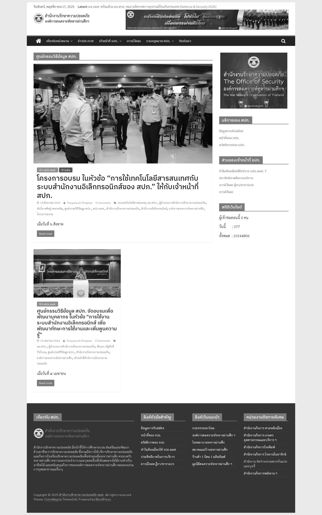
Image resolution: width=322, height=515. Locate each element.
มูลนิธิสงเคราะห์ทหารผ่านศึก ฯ (212, 464)
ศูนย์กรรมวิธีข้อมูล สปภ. (77, 208)
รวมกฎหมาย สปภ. (158, 41)
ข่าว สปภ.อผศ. (47, 170)
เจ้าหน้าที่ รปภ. (108, 41)
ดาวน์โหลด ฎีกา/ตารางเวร (157, 464)
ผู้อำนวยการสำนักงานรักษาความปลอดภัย (182, 202)
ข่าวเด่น (65, 170)
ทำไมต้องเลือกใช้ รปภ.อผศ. (158, 449)
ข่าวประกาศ (86, 41)
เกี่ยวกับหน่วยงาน (57, 41)
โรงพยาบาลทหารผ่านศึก (208, 442)
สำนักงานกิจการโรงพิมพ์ (259, 447)
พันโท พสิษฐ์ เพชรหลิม (50, 208)
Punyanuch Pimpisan (80, 202)
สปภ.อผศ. (99, 208)
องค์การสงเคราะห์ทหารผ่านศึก (186, 208)
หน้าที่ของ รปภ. (229, 138)
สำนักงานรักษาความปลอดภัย (122, 208)
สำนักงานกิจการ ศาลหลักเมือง (263, 428)
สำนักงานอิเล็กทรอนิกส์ (154, 208)
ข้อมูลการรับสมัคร (231, 131)
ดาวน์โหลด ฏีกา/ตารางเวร (236, 185)
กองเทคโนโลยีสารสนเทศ (132, 202)
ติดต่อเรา (185, 41)
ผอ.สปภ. (152, 202)
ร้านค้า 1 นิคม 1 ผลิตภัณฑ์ (208, 457)
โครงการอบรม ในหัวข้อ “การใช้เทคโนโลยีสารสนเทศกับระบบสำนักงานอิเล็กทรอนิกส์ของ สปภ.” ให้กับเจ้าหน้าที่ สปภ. (118, 186)
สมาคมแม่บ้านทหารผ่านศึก (210, 449)
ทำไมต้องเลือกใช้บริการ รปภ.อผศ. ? (242, 171)
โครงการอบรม (45, 214)
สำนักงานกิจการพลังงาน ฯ (260, 473)
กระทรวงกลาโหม (203, 428)
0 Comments (103, 202)
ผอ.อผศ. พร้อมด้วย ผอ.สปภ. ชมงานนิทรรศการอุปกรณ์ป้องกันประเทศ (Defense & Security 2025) (152, 6)
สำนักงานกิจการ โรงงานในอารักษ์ (265, 454)
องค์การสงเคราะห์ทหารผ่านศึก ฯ (213, 435)
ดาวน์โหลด (134, 41)
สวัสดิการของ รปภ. (232, 145)
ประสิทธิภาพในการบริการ (236, 178)
